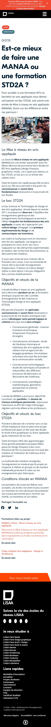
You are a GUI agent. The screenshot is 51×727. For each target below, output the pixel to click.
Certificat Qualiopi (11, 695)
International (9, 684)
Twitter (21, 621)
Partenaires (8, 682)
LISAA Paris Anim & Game (15, 645)
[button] (25, 722)
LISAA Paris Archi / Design (15, 642)
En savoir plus (8, 543)
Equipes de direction (12, 690)
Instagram (10, 621)
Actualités (8, 677)
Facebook (4, 621)
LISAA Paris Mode (11, 637)
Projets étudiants (11, 679)
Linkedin (15, 621)
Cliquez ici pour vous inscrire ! (31, 7)
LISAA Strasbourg (11, 652)
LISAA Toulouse (10, 658)
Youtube (26, 621)
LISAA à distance (11, 663)
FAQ (5, 692)
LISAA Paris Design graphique (17, 639)
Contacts (7, 687)
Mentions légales (11, 715)
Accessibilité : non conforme (33, 715)
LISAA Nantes (9, 647)
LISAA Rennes (9, 650)
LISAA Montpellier (11, 660)
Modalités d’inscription (14, 674)
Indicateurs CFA (10, 698)
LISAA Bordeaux (10, 655)
